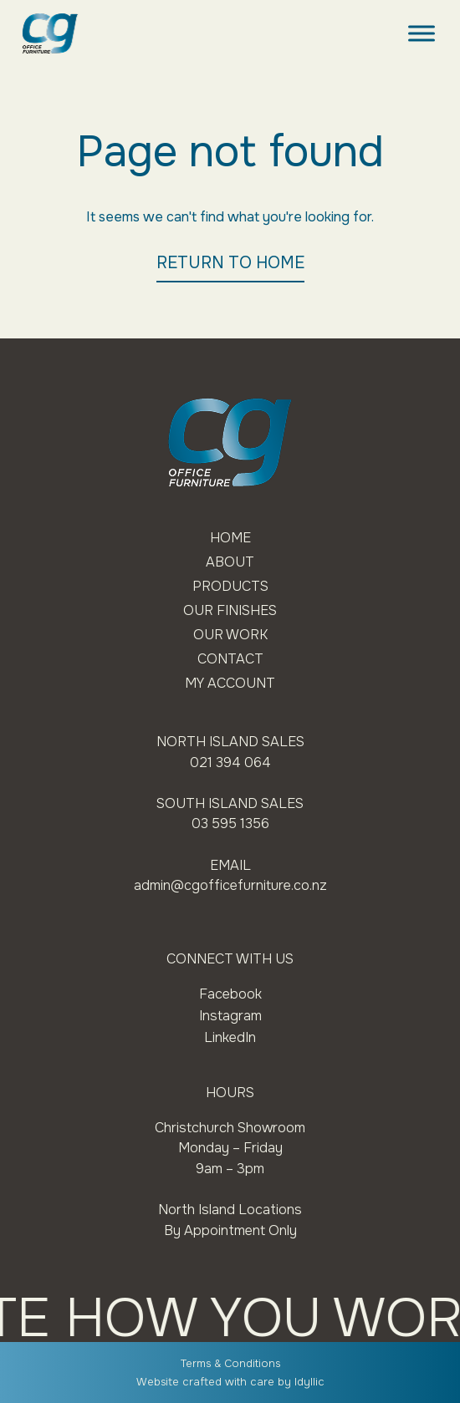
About (230, 562)
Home (230, 537)
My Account (230, 684)
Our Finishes (230, 610)
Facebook (230, 994)
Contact (230, 659)
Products (230, 586)
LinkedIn (230, 1037)
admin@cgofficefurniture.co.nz (230, 886)
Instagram (230, 1015)
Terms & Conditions (230, 1364)
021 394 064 (230, 762)
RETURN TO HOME (230, 262)
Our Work (230, 634)
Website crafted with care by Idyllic (230, 1382)
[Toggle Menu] (421, 33)
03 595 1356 (230, 824)
